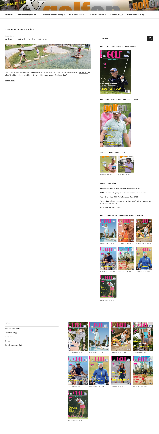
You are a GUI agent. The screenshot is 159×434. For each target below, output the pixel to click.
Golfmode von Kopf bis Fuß (27, 15)
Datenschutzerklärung (135, 15)
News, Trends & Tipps (77, 15)
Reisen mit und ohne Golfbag (53, 15)
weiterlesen (10, 80)
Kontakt (7, 341)
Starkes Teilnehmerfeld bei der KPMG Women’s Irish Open (120, 189)
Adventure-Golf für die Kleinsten (26, 39)
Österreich (83, 72)
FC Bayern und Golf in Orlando (110, 208)
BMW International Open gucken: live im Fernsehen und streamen (123, 193)
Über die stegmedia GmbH (14, 345)
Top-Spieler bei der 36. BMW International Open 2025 (119, 197)
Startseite (9, 15)
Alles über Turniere (98, 15)
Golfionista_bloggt (116, 15)
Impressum (9, 337)
